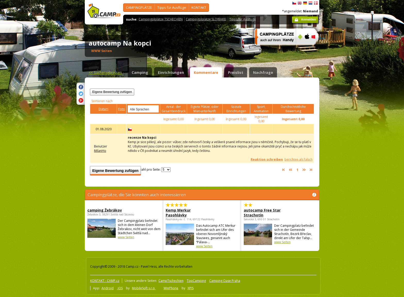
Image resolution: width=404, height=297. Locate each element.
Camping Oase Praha (224, 280)
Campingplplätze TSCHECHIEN (161, 19)
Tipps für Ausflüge (171, 7)
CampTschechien (170, 280)
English (300, 3)
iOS (120, 288)
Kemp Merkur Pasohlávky (178, 212)
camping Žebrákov (104, 210)
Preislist (235, 72)
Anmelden (308, 19)
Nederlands (310, 3)
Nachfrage (263, 72)
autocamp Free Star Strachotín (262, 212)
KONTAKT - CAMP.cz (104, 280)
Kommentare (206, 72)
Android (108, 288)
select (155, 109)
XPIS (190, 288)
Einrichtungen (171, 72)
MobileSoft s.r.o (144, 288)
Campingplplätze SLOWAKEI (206, 19)
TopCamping (196, 280)
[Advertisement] (340, 154)
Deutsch (305, 3)
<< (105, 72)
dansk (316, 3)
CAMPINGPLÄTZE (139, 7)
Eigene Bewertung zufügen (112, 92)
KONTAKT (198, 7)
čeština (294, 3)
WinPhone (171, 288)
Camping (140, 72)
